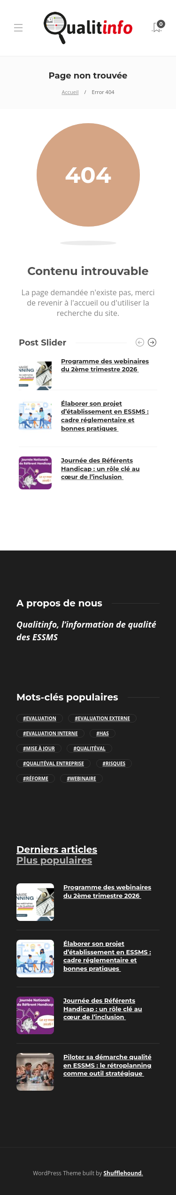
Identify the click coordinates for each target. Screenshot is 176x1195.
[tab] (56, 849)
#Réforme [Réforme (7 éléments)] (35, 778)
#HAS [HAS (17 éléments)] (102, 733)
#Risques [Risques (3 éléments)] (114, 763)
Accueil (70, 91)
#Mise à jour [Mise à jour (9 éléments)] (39, 748)
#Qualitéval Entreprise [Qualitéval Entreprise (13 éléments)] (53, 763)
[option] (88, 423)
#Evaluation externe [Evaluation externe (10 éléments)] (102, 718)
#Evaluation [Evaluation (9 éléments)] (39, 718)
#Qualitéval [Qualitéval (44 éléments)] (89, 748)
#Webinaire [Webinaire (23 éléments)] (81, 778)
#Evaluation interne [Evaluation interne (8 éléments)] (50, 733)
